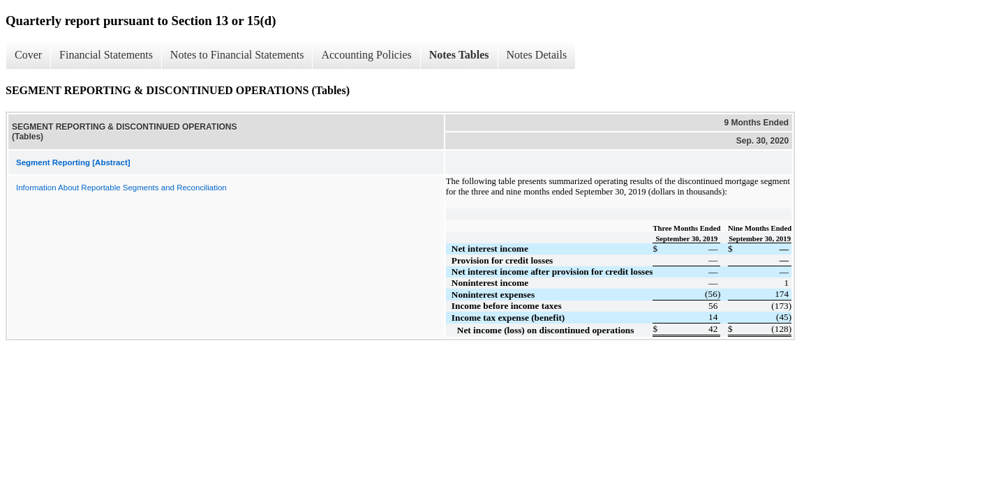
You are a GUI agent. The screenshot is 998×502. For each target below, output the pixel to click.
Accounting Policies (366, 55)
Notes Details (537, 55)
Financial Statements (106, 55)
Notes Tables (459, 55)
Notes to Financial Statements (237, 55)
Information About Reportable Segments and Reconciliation (121, 187)
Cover (28, 55)
